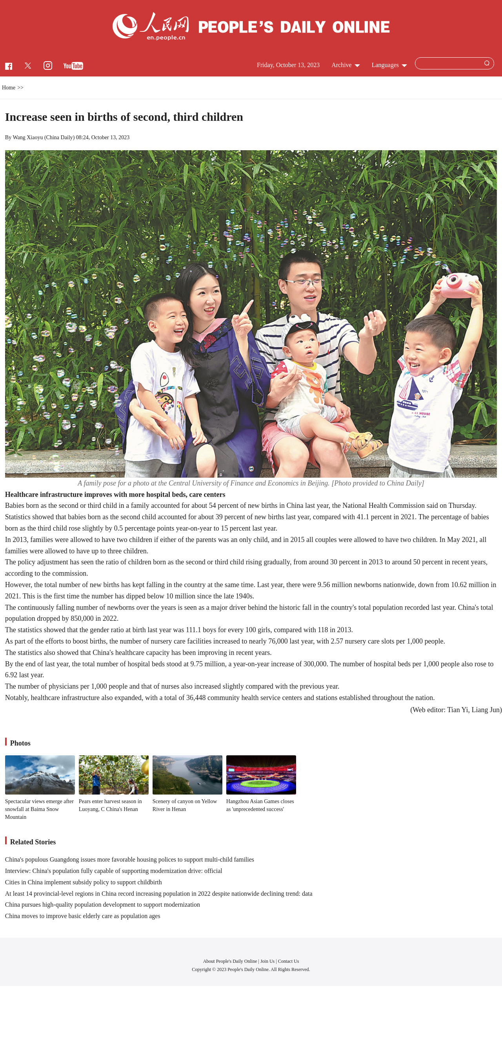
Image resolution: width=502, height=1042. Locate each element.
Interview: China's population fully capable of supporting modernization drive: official (113, 870)
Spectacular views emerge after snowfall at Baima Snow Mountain (39, 809)
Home (8, 88)
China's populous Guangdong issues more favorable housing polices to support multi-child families (129, 859)
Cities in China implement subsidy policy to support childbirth (83, 882)
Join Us (268, 961)
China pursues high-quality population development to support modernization (102, 904)
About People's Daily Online (230, 961)
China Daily (59, 137)
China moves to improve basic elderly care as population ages (82, 916)
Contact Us (288, 961)
